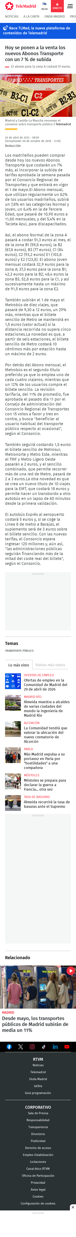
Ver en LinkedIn (55, 1047)
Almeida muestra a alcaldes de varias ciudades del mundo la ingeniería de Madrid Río (13, 703)
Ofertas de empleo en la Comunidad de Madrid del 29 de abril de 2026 (13, 681)
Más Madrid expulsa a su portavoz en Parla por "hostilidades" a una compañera (13, 755)
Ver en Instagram (32, 1047)
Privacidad (38, 1182)
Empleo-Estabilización (38, 1155)
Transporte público (19, 650)
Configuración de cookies (38, 1203)
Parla (28, 749)
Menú (70, 6)
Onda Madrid (54, 16)
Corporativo (38, 1107)
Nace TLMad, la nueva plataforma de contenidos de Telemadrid (36, 31)
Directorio (38, 1134)
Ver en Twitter (21, 1047)
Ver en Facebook (9, 1047)
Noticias (11, 16)
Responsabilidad (38, 1120)
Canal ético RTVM (38, 1168)
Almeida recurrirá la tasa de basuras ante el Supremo (13, 803)
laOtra (38, 1086)
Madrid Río (32, 696)
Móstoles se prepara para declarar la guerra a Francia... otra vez (13, 781)
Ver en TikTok (44, 1047)
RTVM (38, 1059)
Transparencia (38, 1127)
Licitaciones (38, 1161)
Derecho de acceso (38, 1148)
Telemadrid (38, 1072)
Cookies (38, 1196)
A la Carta (31, 16)
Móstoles (31, 775)
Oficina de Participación (38, 1175)
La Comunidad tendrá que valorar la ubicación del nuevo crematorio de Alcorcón (13, 729)
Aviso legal (38, 1189)
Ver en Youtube (67, 1047)
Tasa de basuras (37, 797)
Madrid (8, 1012)
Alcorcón (32, 723)
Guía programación (38, 1093)
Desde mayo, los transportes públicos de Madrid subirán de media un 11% (38, 987)
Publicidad (38, 1141)
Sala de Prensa (38, 1113)
